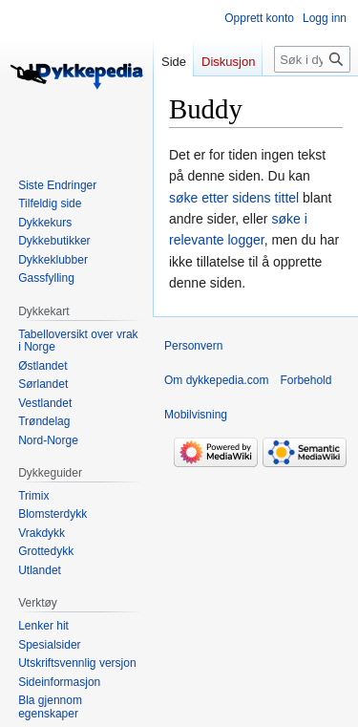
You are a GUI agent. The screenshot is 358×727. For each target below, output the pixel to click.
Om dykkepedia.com (216, 380)
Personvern (193, 346)
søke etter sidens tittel (234, 197)
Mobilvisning (195, 414)
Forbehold (305, 380)
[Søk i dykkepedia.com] (312, 59)
